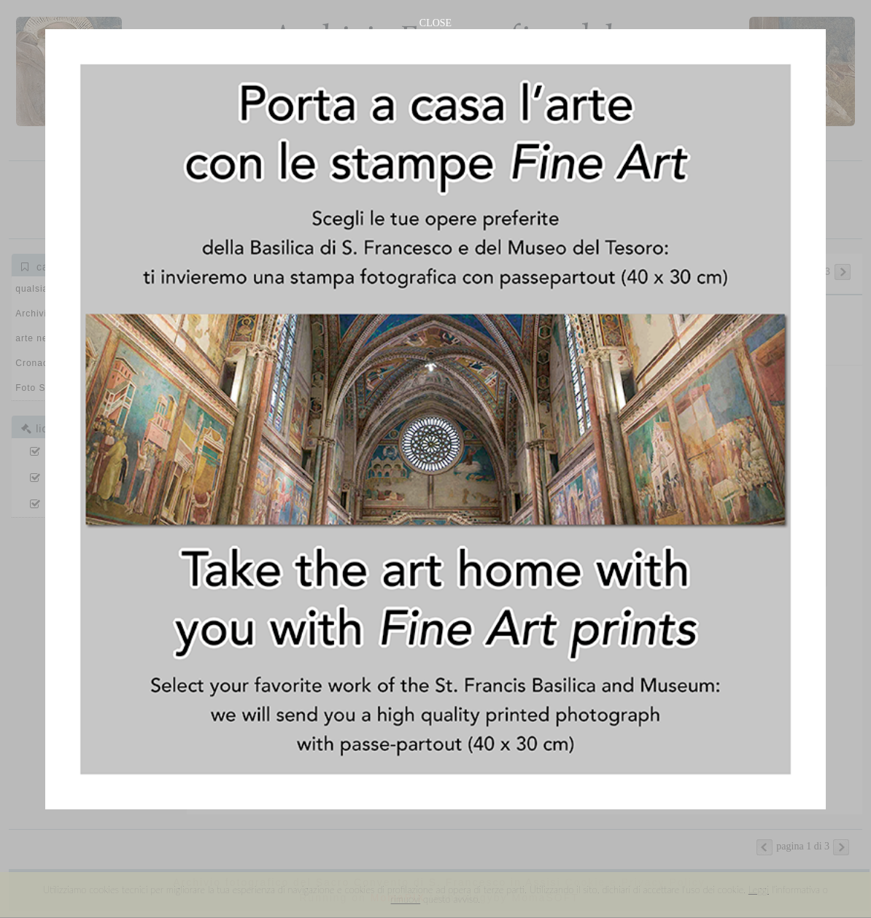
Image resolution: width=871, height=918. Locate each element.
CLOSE (435, 22)
